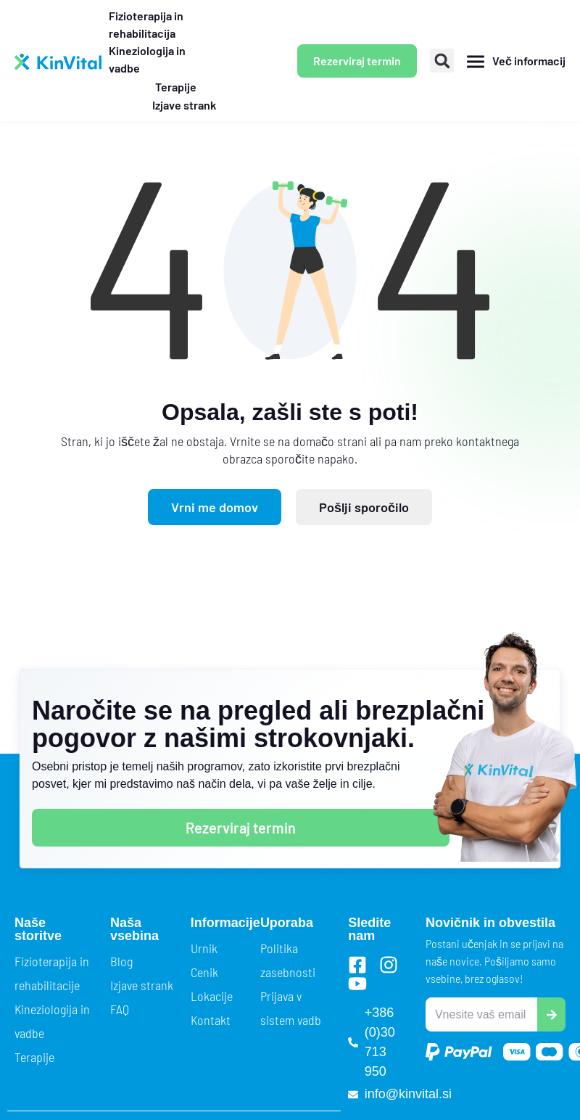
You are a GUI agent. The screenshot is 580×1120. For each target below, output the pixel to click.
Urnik (204, 948)
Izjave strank (141, 985)
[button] (442, 61)
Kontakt (211, 1020)
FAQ (119, 1009)
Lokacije (212, 996)
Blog (121, 961)
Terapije (34, 1057)
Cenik (204, 972)
